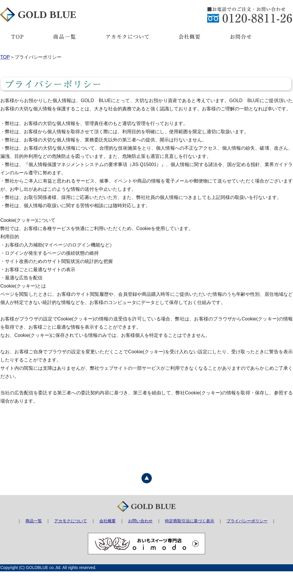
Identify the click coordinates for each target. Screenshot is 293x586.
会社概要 (107, 521)
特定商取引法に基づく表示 (189, 521)
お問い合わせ (140, 521)
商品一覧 (33, 521)
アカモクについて (70, 521)
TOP (5, 57)
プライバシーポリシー (247, 521)
